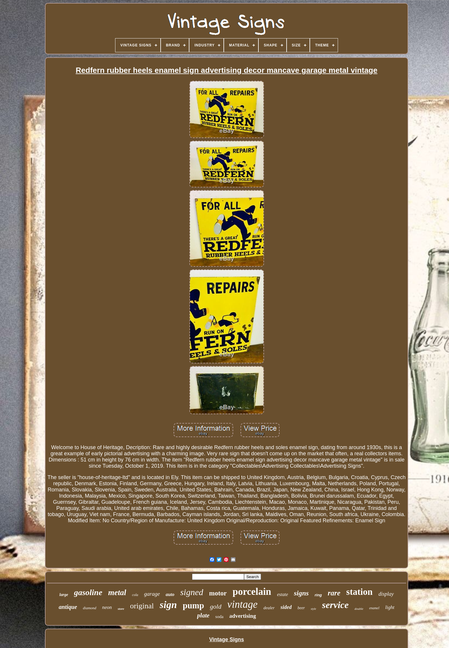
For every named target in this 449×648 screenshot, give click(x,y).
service (335, 605)
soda (219, 616)
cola (135, 595)
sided (286, 607)
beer (301, 608)
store (121, 608)
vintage (242, 604)
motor (218, 593)
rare (334, 593)
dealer (269, 607)
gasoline (88, 592)
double (358, 608)
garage (152, 594)
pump (193, 605)
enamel (374, 608)
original (142, 606)
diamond (89, 608)
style (313, 608)
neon (107, 607)
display (386, 594)
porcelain (252, 591)
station (359, 592)
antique (68, 607)
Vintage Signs (226, 639)
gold (215, 606)
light (389, 607)
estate (282, 594)
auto (170, 594)
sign (168, 604)
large (63, 594)
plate (203, 615)
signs (301, 593)
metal (117, 592)
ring (318, 595)
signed (191, 592)
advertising (242, 616)
